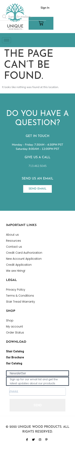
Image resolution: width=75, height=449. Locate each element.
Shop (9, 320)
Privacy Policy (15, 290)
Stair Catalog (15, 351)
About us (12, 235)
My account (14, 326)
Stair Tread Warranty (20, 302)
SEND (37, 405)
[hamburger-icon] (6, 40)
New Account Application (24, 259)
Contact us (14, 247)
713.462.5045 (37, 166)
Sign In (45, 8)
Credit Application (19, 265)
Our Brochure (15, 357)
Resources (13, 241)
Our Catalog (14, 363)
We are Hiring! (15, 271)
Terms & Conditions (20, 296)
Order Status (15, 332)
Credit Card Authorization (24, 253)
